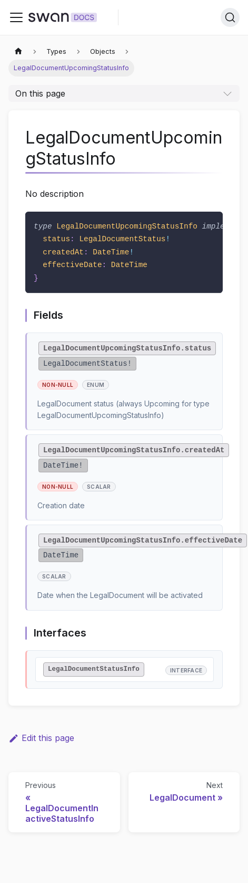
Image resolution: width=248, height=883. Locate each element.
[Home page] (18, 51)
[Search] (230, 17)
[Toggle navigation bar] (16, 17)
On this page (40, 93)
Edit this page (41, 738)
